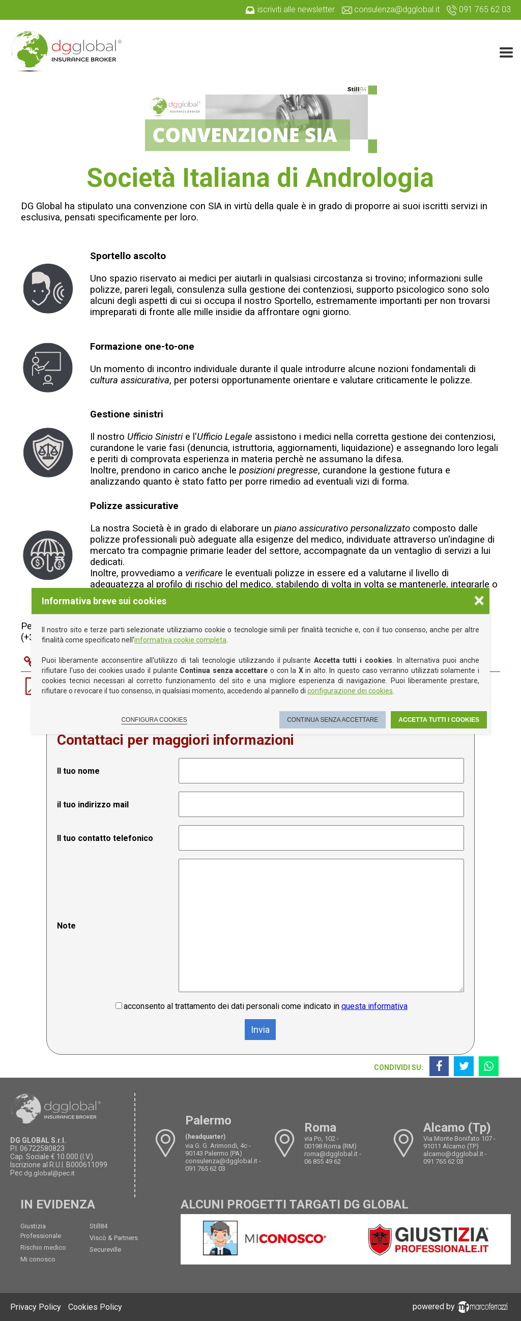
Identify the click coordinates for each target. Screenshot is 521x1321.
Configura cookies (154, 719)
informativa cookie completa (180, 640)
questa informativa (374, 1006)
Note (66, 926)
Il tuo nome (78, 771)
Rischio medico (43, 1247)
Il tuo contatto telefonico (105, 838)
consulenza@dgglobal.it (221, 1161)
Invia (260, 1029)
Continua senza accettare (332, 719)
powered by (462, 1306)
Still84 (98, 1226)
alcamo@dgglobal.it (453, 1154)
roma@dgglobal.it (331, 1154)
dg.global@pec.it (49, 1173)
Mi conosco (37, 1259)
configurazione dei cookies (350, 691)
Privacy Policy (35, 1307)
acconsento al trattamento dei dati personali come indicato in (266, 1006)
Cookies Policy (95, 1307)
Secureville (105, 1249)
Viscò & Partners (114, 1238)
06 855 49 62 (322, 1161)
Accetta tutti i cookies (438, 719)
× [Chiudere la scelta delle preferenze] (479, 600)
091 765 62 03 (205, 1168)
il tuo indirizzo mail (93, 804)
